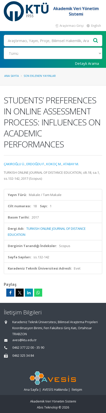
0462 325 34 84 (23, 355)
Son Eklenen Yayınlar (40, 76)
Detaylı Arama (87, 63)
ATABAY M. (71, 164)
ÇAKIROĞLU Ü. (14, 164)
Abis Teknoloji (47, 407)
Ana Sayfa (11, 76)
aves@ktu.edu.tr (24, 340)
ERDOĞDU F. (35, 164)
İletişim (77, 389)
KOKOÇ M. (54, 164)
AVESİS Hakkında (55, 389)
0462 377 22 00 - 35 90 (28, 347)
